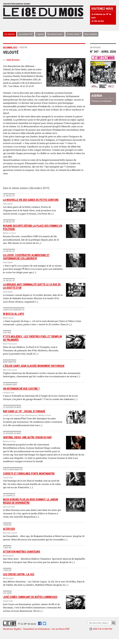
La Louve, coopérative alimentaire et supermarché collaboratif (26, 257)
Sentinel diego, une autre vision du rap (27, 437)
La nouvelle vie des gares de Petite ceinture (31, 199)
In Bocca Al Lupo (13, 313)
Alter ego (9, 528)
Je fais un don (97, 21)
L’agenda (40, 34)
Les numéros (9, 34)
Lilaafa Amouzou (13, 59)
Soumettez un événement (36, 628)
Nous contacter (90, 34)
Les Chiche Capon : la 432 (18, 574)
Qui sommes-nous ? (55, 34)
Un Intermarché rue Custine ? (21, 388)
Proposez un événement (101, 101)
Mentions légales (12, 628)
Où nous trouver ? (74, 34)
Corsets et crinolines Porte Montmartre (29, 473)
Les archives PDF (25, 34)
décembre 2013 (10, 47)
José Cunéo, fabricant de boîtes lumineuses (30, 597)
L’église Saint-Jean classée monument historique (33, 365)
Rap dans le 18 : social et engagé (24, 411)
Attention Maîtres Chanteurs (21, 551)
